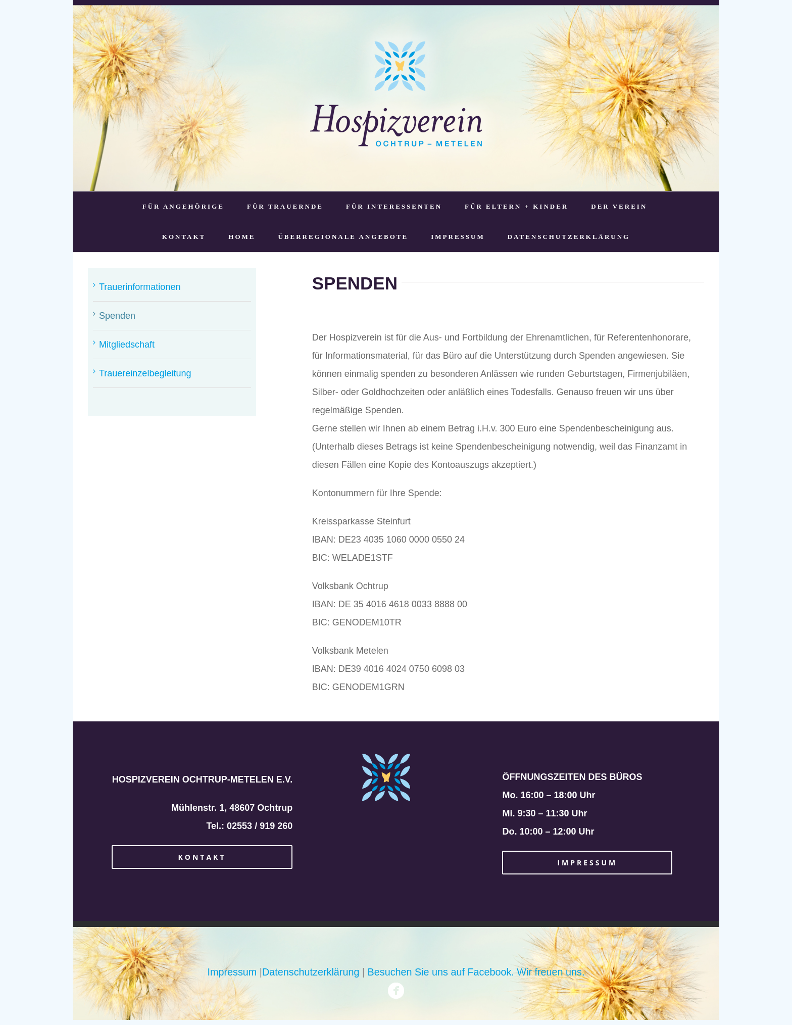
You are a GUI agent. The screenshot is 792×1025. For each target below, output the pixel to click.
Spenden (117, 316)
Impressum (232, 972)
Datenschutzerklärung (310, 972)
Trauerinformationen (139, 287)
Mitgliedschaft (127, 344)
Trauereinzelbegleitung (145, 373)
